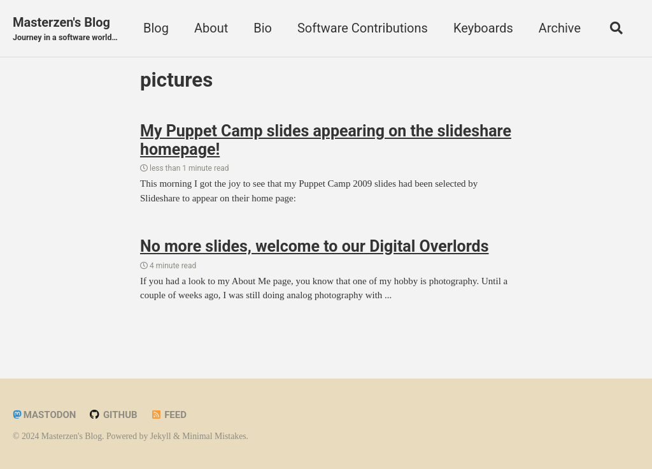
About (211, 28)
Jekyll (160, 436)
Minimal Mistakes (214, 436)
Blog (156, 28)
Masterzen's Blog (65, 29)
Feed (168, 415)
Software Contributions (362, 28)
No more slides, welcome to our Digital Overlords (314, 246)
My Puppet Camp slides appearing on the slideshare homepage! (325, 140)
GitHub (113, 415)
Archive (560, 28)
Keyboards (483, 28)
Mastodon (44, 415)
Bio (262, 28)
